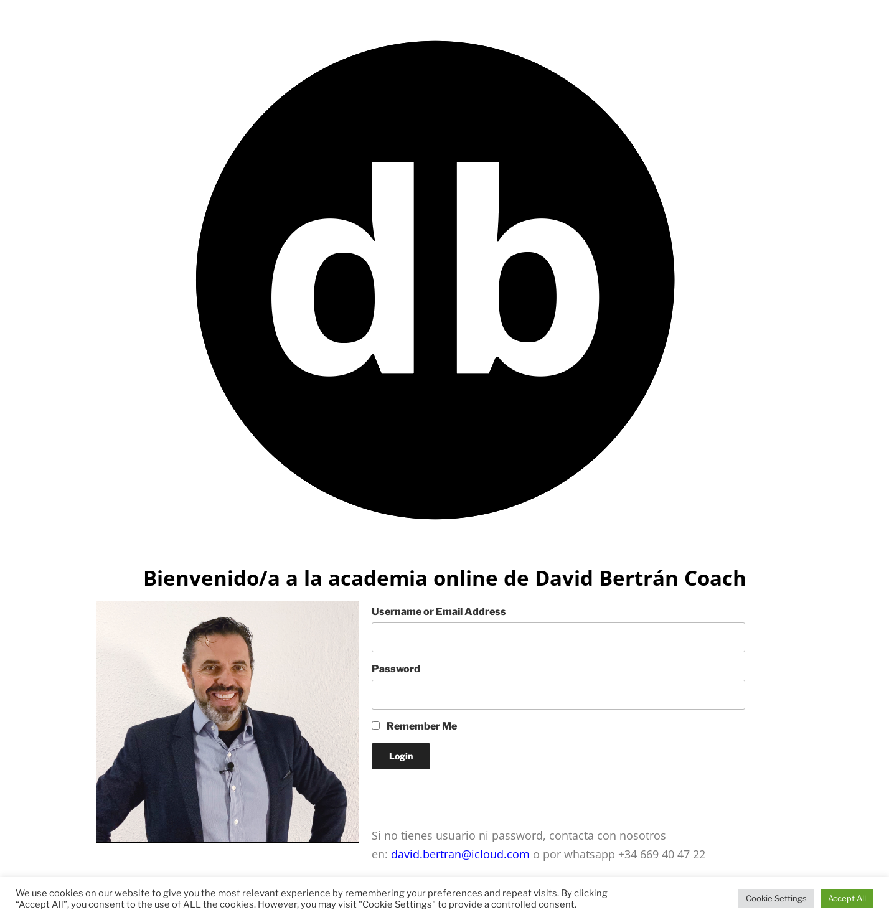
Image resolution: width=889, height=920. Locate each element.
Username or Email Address (439, 611)
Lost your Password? (420, 791)
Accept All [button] (847, 898)
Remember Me (414, 726)
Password (396, 669)
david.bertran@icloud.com (459, 854)
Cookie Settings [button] (776, 898)
